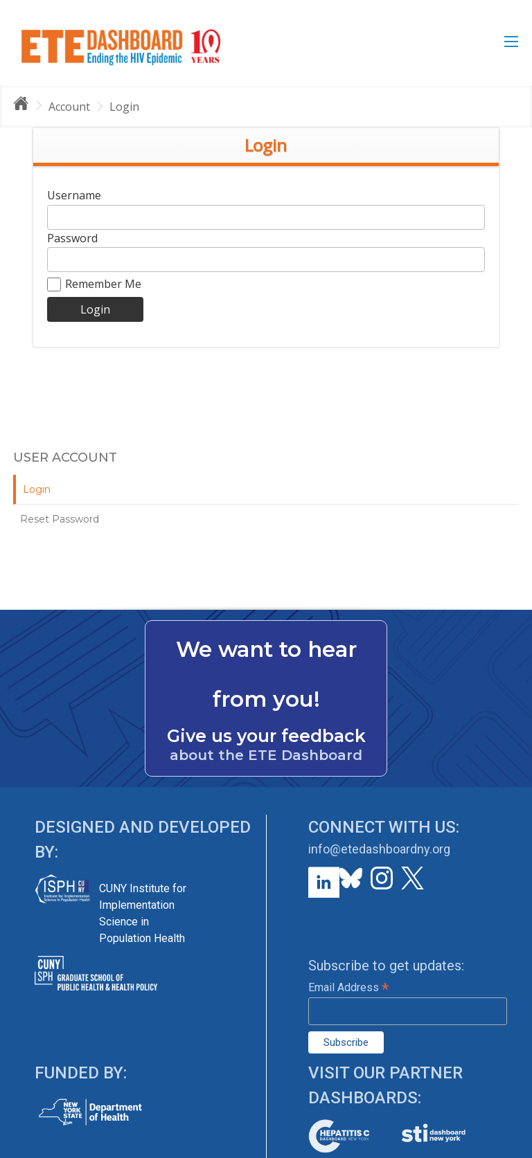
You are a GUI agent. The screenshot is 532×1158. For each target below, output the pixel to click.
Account (69, 106)
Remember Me (94, 283)
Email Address (348, 987)
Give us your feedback (266, 735)
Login (124, 106)
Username (74, 195)
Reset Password (59, 519)
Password (72, 238)
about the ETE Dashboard (266, 755)
